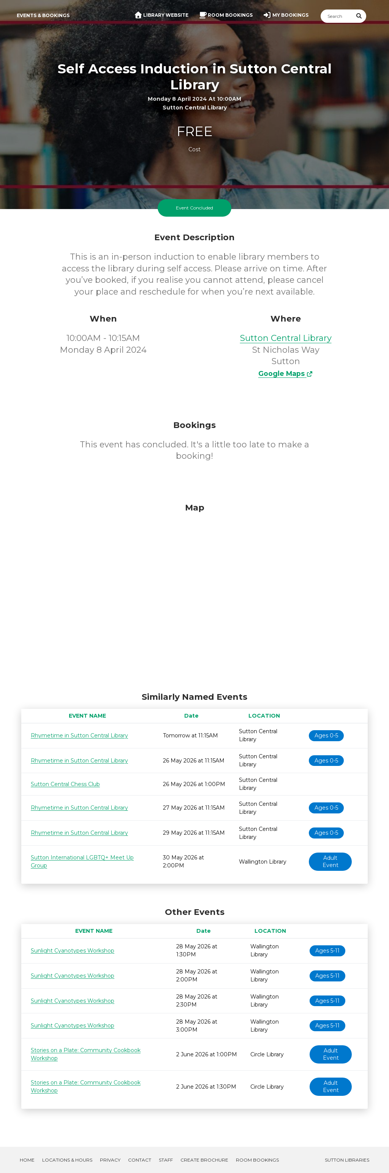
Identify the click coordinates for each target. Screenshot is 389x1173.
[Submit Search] (359, 16)
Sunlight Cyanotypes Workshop (72, 950)
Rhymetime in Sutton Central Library (79, 735)
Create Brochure (204, 1160)
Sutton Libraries (347, 1160)
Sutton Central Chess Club (65, 784)
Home (27, 1160)
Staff (166, 1160)
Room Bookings (257, 1160)
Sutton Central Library (286, 338)
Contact (139, 1160)
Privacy (110, 1160)
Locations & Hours (67, 1160)
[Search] (337, 16)
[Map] (194, 596)
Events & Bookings (43, 15)
